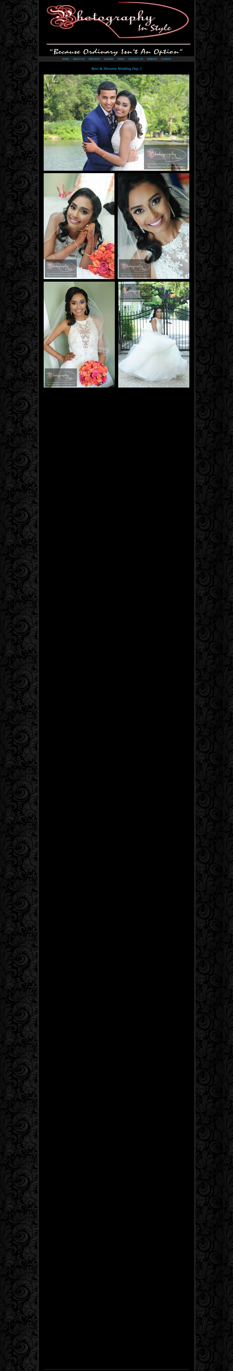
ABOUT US (78, 59)
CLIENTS (166, 59)
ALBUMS (108, 59)
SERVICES (94, 59)
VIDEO (121, 59)
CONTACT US (135, 59)
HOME (65, 59)
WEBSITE (152, 59)
